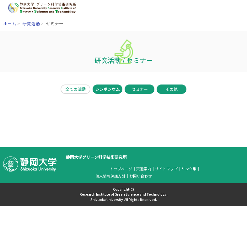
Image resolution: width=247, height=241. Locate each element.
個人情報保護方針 (110, 175)
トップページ (121, 168)
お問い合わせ (140, 175)
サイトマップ (166, 168)
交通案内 (143, 168)
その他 (171, 89)
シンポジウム (107, 89)
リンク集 (188, 168)
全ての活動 (75, 89)
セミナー (140, 89)
